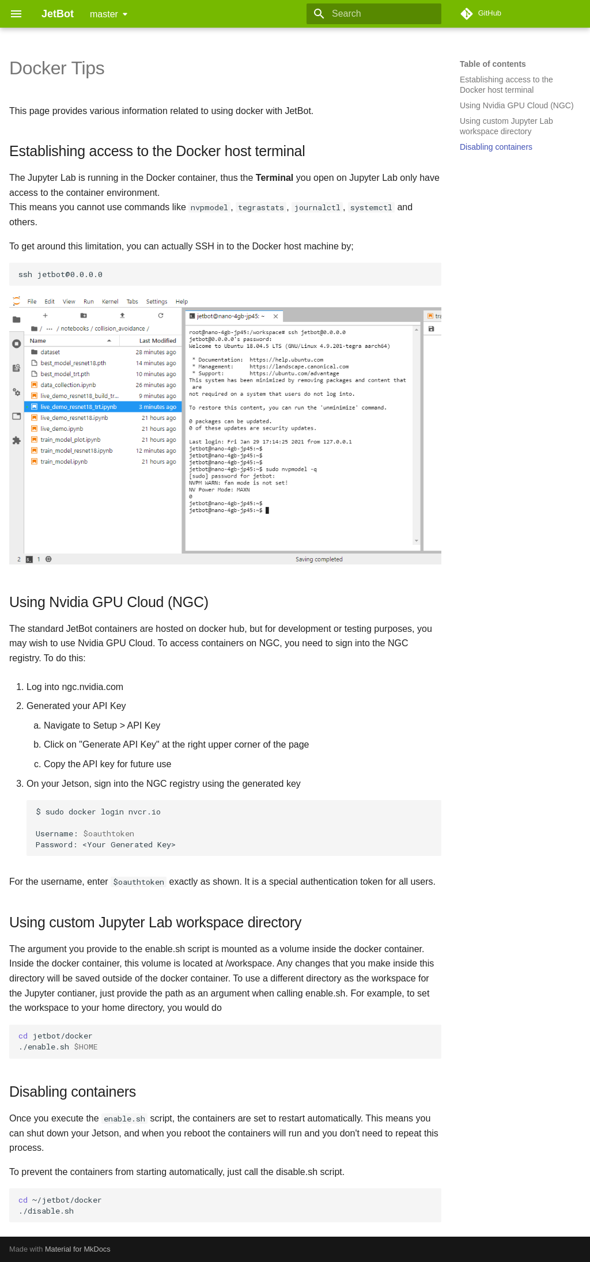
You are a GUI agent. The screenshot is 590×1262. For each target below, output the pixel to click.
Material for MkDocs (78, 1249)
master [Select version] (104, 14)
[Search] (374, 13)
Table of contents (493, 64)
